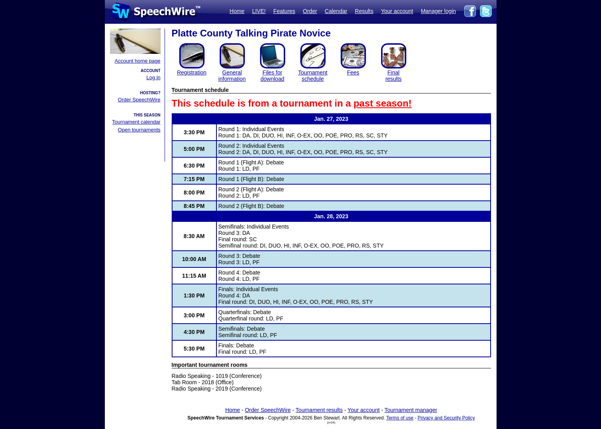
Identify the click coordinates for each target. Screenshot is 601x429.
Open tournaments (139, 130)
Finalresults (393, 75)
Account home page (138, 61)
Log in (153, 77)
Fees (353, 72)
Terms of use (399, 418)
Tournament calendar (136, 122)
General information (232, 75)
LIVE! (258, 11)
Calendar (336, 11)
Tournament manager (411, 410)
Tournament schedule (313, 75)
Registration (192, 72)
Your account (397, 11)
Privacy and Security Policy (446, 418)
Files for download (272, 75)
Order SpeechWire (139, 100)
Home (236, 11)
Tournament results (319, 410)
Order (310, 11)
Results (364, 11)
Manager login (438, 11)
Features (284, 11)
